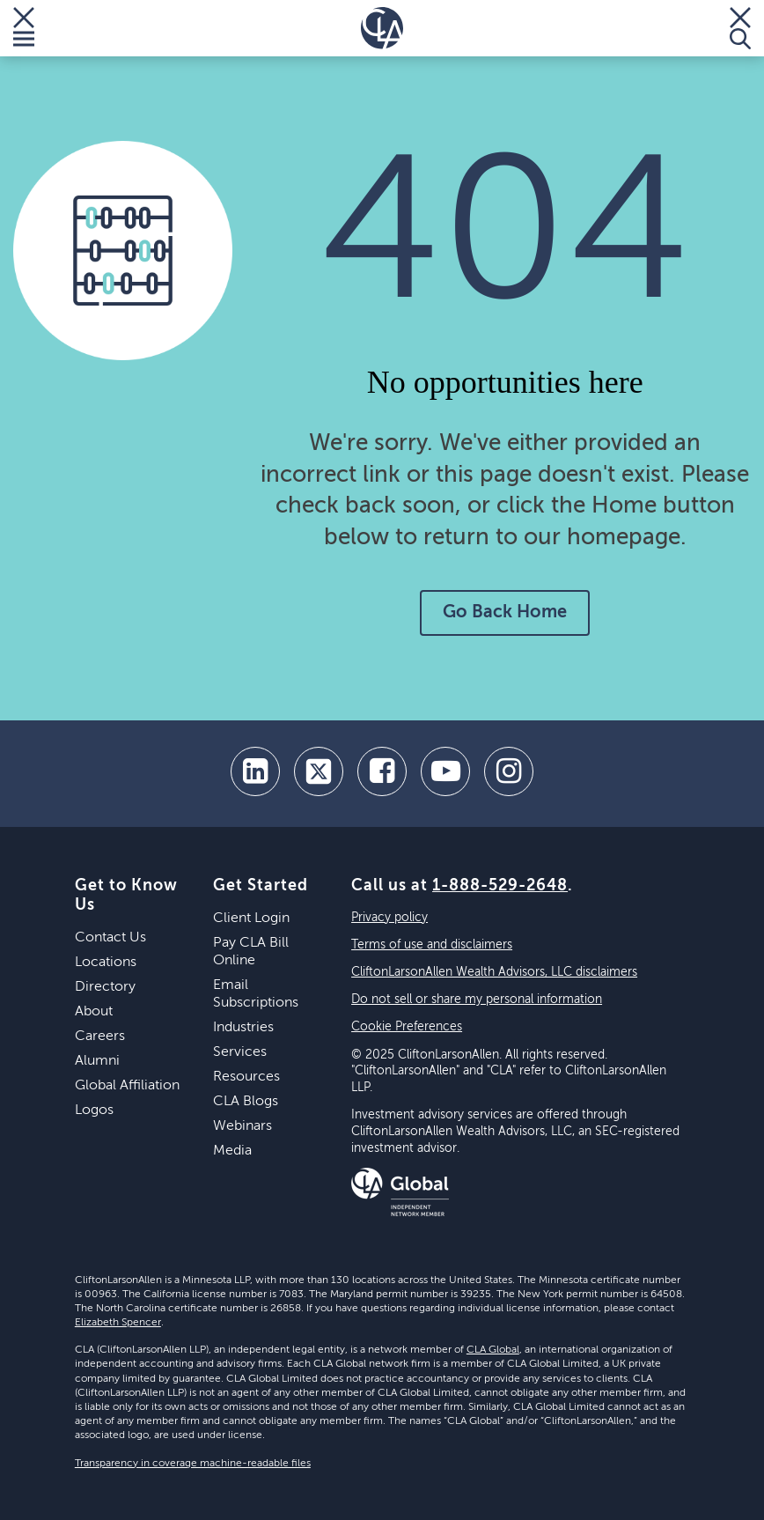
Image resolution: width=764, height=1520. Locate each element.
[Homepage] (382, 28)
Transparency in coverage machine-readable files (193, 1463)
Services (240, 1052)
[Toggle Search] (740, 28)
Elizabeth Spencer (118, 1322)
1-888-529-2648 (500, 886)
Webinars (242, 1126)
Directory (105, 987)
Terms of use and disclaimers (431, 945)
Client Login (251, 918)
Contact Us (110, 938)
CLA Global (492, 1350)
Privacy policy (389, 917)
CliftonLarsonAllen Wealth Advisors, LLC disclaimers (494, 972)
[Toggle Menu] (23, 28)
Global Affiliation (127, 1086)
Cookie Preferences (406, 1027)
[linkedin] (255, 771)
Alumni (97, 1061)
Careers (100, 1036)
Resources (246, 1077)
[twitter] (318, 771)
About (94, 1012)
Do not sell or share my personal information (476, 999)
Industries (243, 1028)
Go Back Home (505, 613)
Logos (94, 1110)
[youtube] (445, 771)
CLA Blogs (245, 1102)
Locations (105, 963)
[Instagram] (508, 771)
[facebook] (382, 771)
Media (232, 1151)
